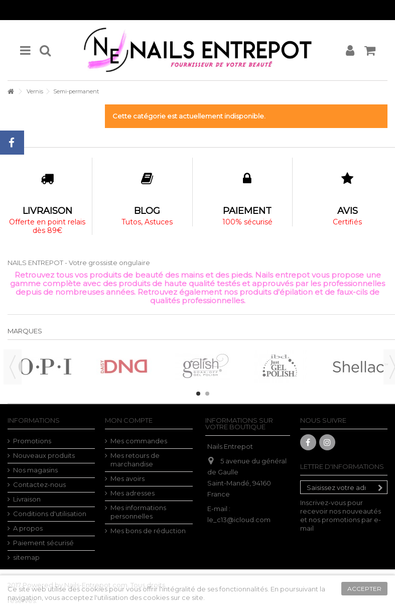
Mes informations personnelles (138, 512)
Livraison (27, 499)
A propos (28, 528)
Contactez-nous (39, 484)
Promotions (32, 441)
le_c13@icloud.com (239, 520)
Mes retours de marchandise (135, 459)
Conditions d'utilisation (49, 514)
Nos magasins (35, 470)
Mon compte (129, 420)
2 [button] (207, 394)
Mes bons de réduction (148, 531)
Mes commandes (138, 441)
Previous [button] (13, 367)
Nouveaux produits (44, 455)
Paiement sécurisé (43, 543)
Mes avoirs (127, 478)
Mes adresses (132, 493)
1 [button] (198, 394)
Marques (25, 331)
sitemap (26, 557)
